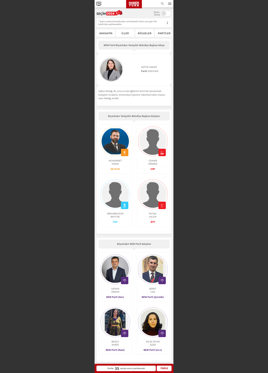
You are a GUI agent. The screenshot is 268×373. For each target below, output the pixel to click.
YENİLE (164, 368)
